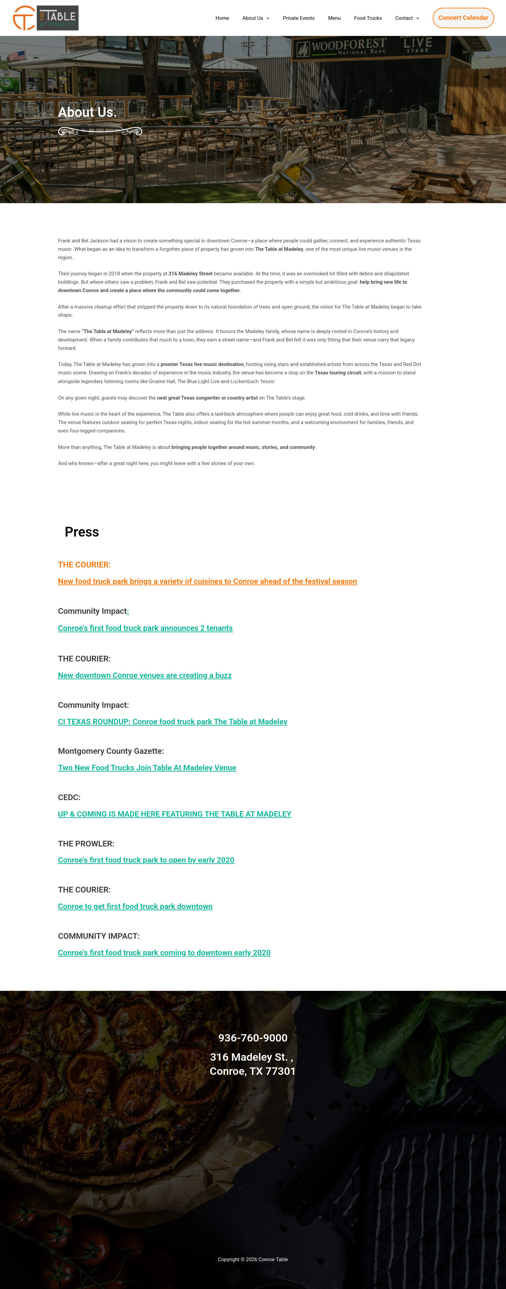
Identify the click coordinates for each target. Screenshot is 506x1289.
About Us (271, 18)
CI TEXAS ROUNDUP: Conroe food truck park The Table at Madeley (178, 721)
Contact (409, 18)
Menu (343, 18)
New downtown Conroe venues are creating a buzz (149, 675)
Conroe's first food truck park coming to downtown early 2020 (169, 952)
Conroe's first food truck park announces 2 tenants (157, 628)
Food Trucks (373, 18)
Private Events (310, 18)
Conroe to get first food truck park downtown (139, 906)
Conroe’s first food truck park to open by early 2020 (150, 860)
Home (240, 18)
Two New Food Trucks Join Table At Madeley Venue (151, 767)
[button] (281, 18)
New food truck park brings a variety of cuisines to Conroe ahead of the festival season (214, 581)
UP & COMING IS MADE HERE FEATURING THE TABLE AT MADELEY (180, 814)
